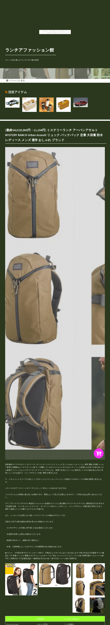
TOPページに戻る (15, 80)
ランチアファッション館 (29, 50)
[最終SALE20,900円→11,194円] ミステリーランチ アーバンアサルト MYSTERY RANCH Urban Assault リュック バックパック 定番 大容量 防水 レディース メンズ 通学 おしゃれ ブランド (54, 135)
